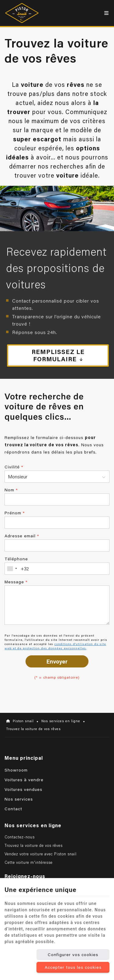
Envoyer (57, 661)
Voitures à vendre (24, 779)
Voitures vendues (23, 789)
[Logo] (23, 13)
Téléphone (16, 559)
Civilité (14, 467)
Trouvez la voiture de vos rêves (34, 845)
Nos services (19, 799)
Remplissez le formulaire (58, 355)
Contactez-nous (20, 836)
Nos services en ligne (60, 721)
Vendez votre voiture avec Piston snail (41, 853)
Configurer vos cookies (73, 954)
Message (16, 582)
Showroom (16, 770)
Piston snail (20, 721)
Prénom (15, 513)
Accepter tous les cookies (73, 967)
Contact (13, 808)
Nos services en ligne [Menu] (33, 825)
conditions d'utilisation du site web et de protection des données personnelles (55, 646)
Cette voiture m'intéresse (29, 862)
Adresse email (22, 536)
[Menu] (106, 13)
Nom (11, 490)
